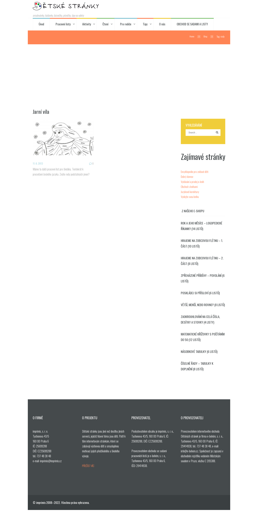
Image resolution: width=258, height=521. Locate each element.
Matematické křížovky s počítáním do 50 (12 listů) (199, 346)
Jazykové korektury (190, 192)
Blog (205, 36)
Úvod (41, 24)
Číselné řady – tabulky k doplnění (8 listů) (198, 376)
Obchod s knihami (189, 187)
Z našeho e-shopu (194, 211)
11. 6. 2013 (38, 163)
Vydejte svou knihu (190, 197)
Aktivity (86, 24)
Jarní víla (42, 111)
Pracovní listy (63, 24)
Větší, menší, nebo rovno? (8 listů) (200, 310)
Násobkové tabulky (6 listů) (200, 361)
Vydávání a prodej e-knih (193, 182)
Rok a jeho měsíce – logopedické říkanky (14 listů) (202, 225)
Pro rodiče (125, 24)
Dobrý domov (187, 177)
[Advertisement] (129, 69)
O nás (162, 24)
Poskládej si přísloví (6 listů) (201, 295)
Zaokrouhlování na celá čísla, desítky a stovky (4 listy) (202, 328)
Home (191, 36)
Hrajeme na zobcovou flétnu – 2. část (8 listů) (202, 262)
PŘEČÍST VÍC (89, 477)
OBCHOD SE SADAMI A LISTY (192, 24)
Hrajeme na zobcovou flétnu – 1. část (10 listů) (202, 244)
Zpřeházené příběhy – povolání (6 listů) (202, 280)
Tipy (145, 24)
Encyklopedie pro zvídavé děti (195, 172)
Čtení (105, 24)
